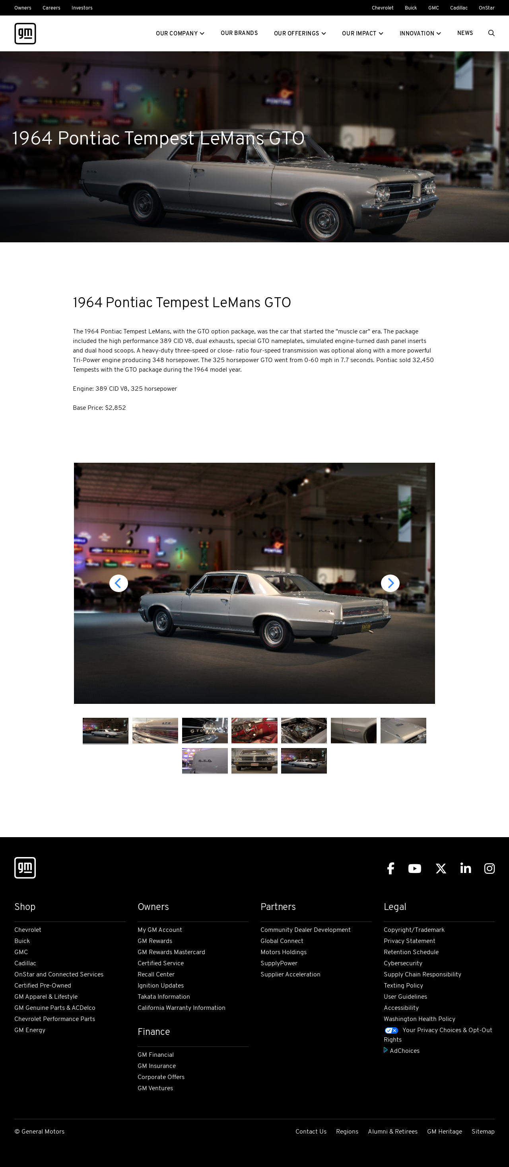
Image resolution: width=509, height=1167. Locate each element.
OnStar (487, 8)
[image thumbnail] (105, 731)
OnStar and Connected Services (58, 975)
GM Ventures (155, 1088)
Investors (82, 8)
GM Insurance (157, 1066)
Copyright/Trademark (414, 930)
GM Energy (29, 1030)
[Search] (491, 34)
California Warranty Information (181, 1008)
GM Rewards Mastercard (171, 952)
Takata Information (164, 997)
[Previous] (118, 583)
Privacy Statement (409, 941)
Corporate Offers (161, 1077)
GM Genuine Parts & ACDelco (54, 1008)
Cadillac (459, 8)
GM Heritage (444, 1132)
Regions (347, 1132)
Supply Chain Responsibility (422, 975)
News (465, 34)
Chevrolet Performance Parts (54, 1019)
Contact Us (310, 1132)
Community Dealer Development (305, 930)
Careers (51, 8)
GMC (433, 8)
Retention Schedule (411, 952)
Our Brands (239, 34)
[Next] (390, 583)
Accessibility (401, 1008)
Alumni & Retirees (393, 1132)
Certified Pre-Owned (42, 986)
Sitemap (483, 1132)
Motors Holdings (283, 952)
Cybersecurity (403, 963)
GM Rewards (155, 941)
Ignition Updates (161, 986)
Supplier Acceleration (290, 975)
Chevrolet (383, 8)
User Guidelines (405, 997)
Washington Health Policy (419, 1019)
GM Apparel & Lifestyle (46, 997)
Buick (411, 8)
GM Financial (156, 1055)
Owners (22, 8)
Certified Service (161, 963)
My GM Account (160, 930)
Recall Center (156, 975)
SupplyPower (278, 963)
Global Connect (281, 941)
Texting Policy (403, 986)
